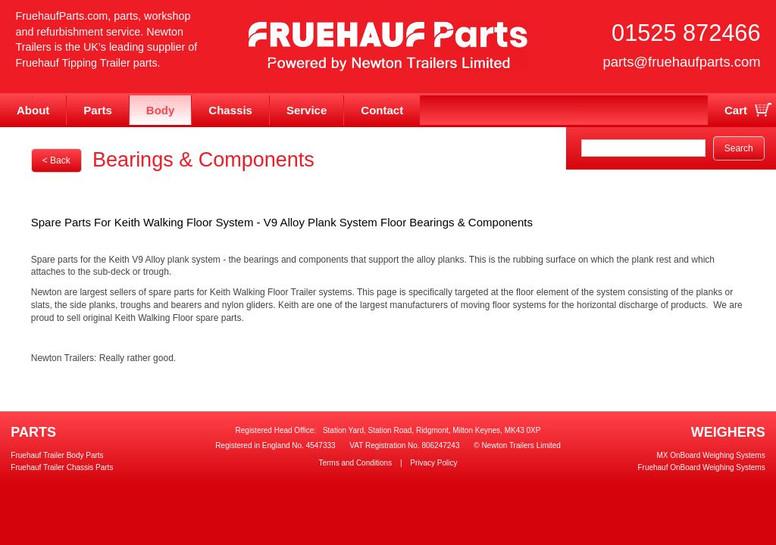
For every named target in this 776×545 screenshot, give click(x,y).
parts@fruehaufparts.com (681, 62)
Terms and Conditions (355, 463)
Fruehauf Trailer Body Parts (57, 455)
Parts (97, 110)
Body (160, 110)
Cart (735, 110)
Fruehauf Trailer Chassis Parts (62, 467)
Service (306, 110)
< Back (56, 160)
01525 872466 (686, 33)
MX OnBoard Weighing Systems (710, 455)
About (33, 110)
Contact (382, 110)
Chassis (230, 110)
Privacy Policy (433, 463)
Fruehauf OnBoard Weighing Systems (701, 467)
